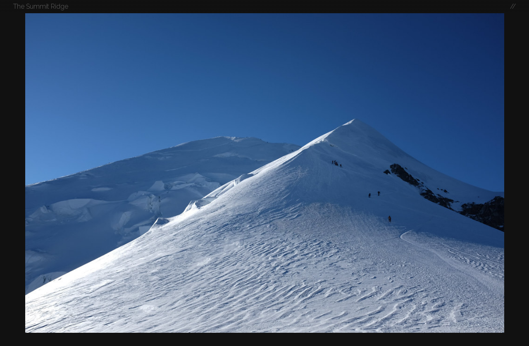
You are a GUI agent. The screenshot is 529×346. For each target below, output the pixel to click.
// (513, 6)
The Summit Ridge (40, 6)
